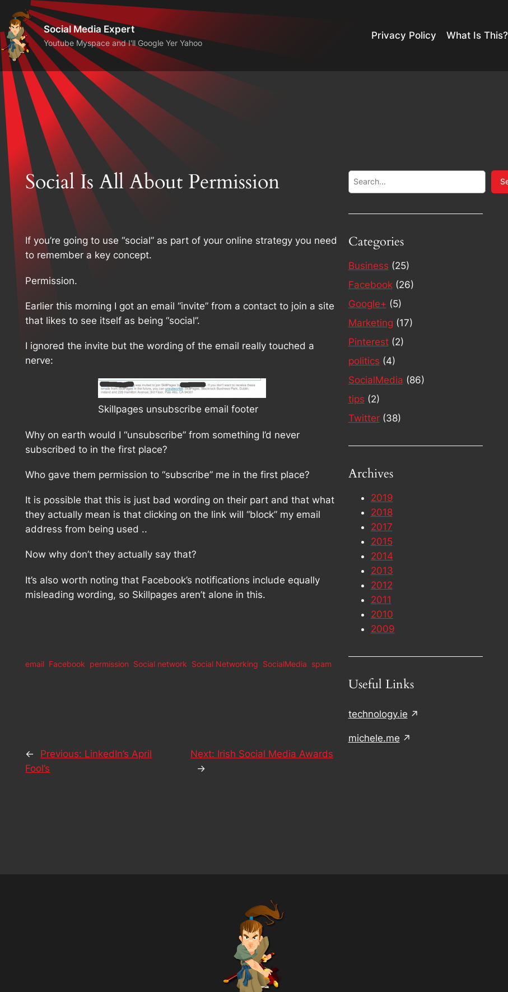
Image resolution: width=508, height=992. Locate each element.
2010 (382, 614)
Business (368, 265)
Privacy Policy (403, 35)
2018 (382, 512)
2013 (382, 570)
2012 (382, 585)
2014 (382, 556)
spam (321, 664)
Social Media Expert (89, 29)
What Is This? (477, 35)
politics (364, 361)
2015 (382, 541)
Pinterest (368, 341)
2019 (382, 497)
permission (109, 664)
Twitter (364, 418)
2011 (381, 599)
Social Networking (225, 664)
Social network (160, 664)
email (34, 664)
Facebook (67, 664)
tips (356, 399)
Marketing (370, 322)
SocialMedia (285, 664)
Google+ (367, 303)
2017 (382, 526)
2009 (383, 628)
